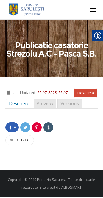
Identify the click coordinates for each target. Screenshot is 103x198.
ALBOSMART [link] (71, 187)
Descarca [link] (85, 92)
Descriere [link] (19, 103)
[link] (25, 9)
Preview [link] (45, 103)
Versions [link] (69, 103)
